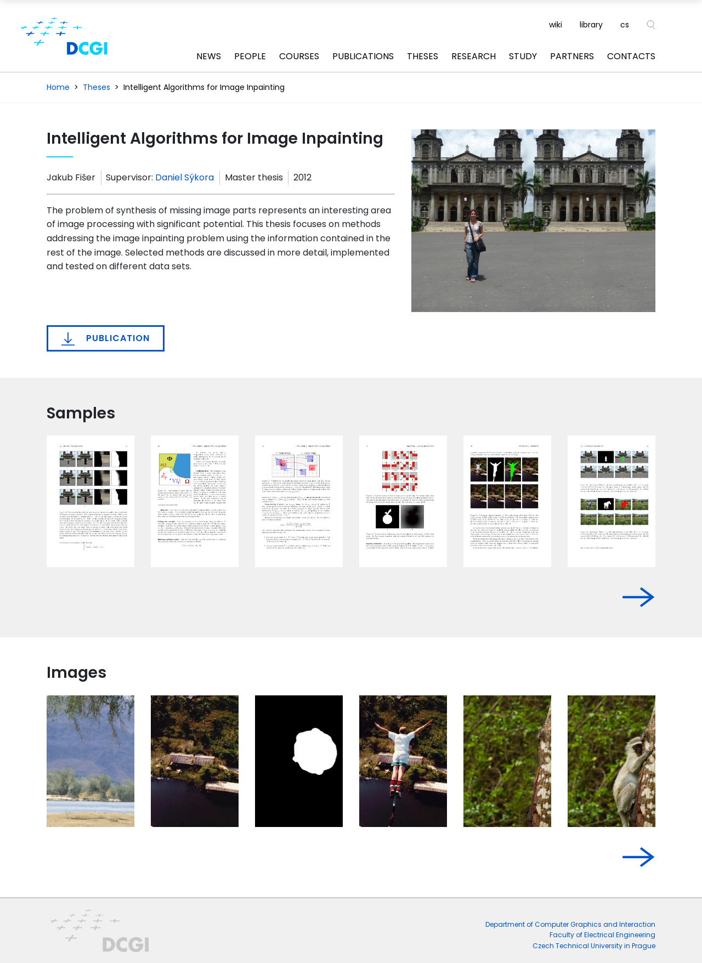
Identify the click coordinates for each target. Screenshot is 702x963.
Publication (105, 338)
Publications (363, 56)
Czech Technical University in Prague (594, 945)
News (208, 56)
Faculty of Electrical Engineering (602, 934)
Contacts (631, 56)
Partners (572, 56)
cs (624, 24)
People (250, 56)
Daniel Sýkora (184, 177)
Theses (422, 56)
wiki (555, 24)
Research (473, 56)
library (591, 24)
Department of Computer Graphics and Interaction (570, 924)
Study (523, 56)
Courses (299, 56)
